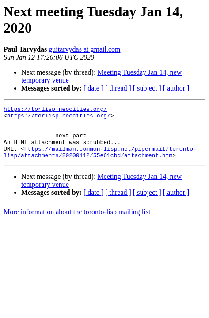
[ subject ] (147, 88)
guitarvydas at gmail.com (84, 49)
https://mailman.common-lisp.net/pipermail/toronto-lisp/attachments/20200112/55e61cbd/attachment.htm (100, 162)
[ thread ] (118, 88)
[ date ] (93, 88)
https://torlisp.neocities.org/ (55, 110)
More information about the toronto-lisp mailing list (77, 222)
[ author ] (176, 88)
